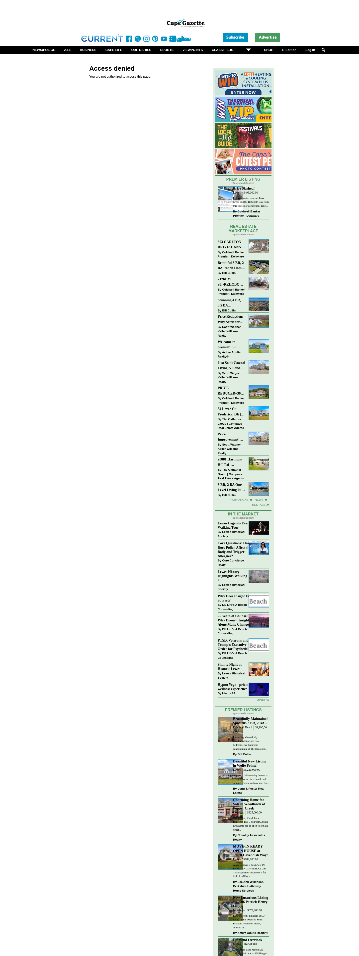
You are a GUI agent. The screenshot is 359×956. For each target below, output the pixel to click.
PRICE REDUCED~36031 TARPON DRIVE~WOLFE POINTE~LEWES (231, 391)
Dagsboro (238, 812)
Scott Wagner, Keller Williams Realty (230, 331)
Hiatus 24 (228, 693)
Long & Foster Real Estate (248, 791)
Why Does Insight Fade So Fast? (235, 598)
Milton (237, 944)
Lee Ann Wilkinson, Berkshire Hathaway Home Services (248, 886)
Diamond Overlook (247, 940)
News (259, 499)
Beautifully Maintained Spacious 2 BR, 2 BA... (251, 721)
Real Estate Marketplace (243, 228)
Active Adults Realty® (229, 354)
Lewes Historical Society (231, 534)
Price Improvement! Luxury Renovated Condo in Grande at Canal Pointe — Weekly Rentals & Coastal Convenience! (231, 437)
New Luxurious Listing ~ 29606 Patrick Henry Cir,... (250, 902)
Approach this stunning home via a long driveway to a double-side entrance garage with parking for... (251, 779)
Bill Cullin (229, 272)
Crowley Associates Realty (249, 837)
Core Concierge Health (231, 562)
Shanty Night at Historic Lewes (230, 666)
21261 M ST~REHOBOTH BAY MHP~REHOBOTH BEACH (231, 282)
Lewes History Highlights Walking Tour (232, 576)
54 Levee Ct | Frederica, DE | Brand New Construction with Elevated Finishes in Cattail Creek (231, 412)
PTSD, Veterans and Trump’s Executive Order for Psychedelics (235, 644)
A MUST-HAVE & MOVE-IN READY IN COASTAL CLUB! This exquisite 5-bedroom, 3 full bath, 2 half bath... (250, 870)
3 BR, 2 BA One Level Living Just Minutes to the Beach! (231, 488)
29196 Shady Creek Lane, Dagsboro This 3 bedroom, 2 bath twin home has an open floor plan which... (250, 824)
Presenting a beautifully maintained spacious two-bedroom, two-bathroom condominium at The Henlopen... (250, 743)
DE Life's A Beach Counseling (232, 607)
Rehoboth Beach (243, 727)
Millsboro (239, 910)
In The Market (243, 514)
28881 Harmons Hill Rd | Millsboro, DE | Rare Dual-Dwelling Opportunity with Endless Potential (231, 462)
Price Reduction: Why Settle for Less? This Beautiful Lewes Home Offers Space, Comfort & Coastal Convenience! (231, 319)
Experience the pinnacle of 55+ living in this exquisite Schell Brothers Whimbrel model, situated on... (249, 921)
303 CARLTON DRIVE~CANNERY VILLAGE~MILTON (231, 245)
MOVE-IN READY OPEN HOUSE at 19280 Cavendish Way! (250, 850)
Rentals (258, 504)
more (261, 700)
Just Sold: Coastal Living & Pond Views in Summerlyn (231, 366)
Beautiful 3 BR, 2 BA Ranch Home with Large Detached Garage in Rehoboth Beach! (231, 266)
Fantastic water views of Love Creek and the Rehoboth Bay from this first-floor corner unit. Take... (251, 202)
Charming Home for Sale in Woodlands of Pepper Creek (249, 804)
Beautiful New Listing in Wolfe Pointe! (249, 763)
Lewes (237, 192)
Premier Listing (243, 179)
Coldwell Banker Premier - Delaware (246, 213)
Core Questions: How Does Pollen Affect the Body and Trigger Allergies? (234, 549)
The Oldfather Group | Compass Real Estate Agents (231, 423)
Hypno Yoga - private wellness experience (234, 687)
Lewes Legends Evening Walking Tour (236, 525)
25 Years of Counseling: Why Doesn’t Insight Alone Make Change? (236, 620)
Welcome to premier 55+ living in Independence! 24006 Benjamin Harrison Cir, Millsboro (230, 345)
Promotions (239, 499)
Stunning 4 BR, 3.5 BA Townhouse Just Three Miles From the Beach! (231, 303)
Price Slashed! (244, 188)
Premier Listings (243, 710)
